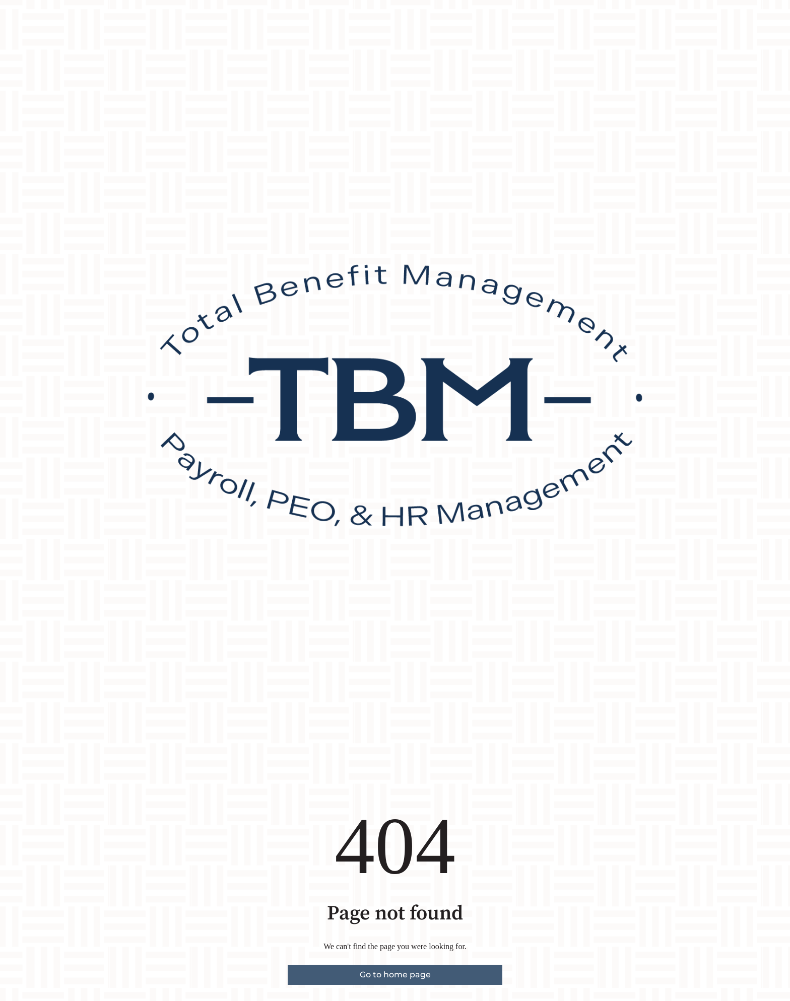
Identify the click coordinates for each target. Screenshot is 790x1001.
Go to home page (395, 974)
